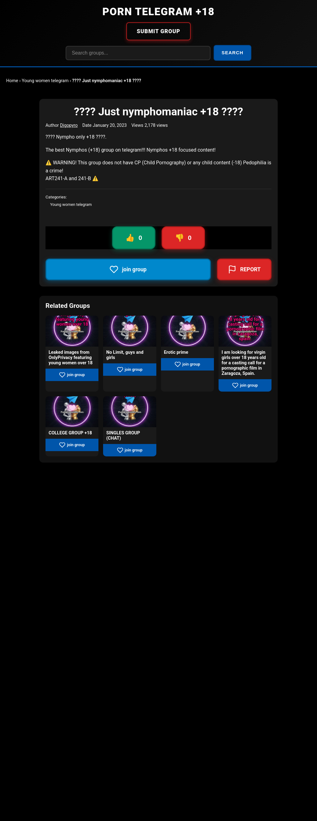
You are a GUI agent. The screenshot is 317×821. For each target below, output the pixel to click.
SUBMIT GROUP (158, 31)
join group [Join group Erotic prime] (187, 364)
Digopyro (69, 125)
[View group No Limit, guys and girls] (129, 331)
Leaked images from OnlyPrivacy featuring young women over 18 (71, 358)
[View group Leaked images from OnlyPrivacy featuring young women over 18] (72, 331)
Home (12, 80)
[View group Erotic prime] (187, 331)
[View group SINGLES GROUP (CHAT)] (129, 411)
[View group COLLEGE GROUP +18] (72, 411)
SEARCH (232, 52)
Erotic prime (176, 352)
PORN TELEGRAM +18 (158, 12)
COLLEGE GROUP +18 (70, 433)
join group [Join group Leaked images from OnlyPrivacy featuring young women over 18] (72, 375)
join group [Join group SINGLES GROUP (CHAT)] (129, 450)
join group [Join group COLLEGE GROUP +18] (72, 445)
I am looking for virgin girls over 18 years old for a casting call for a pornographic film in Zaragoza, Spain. (244, 363)
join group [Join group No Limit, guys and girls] (129, 369)
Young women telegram (45, 80)
